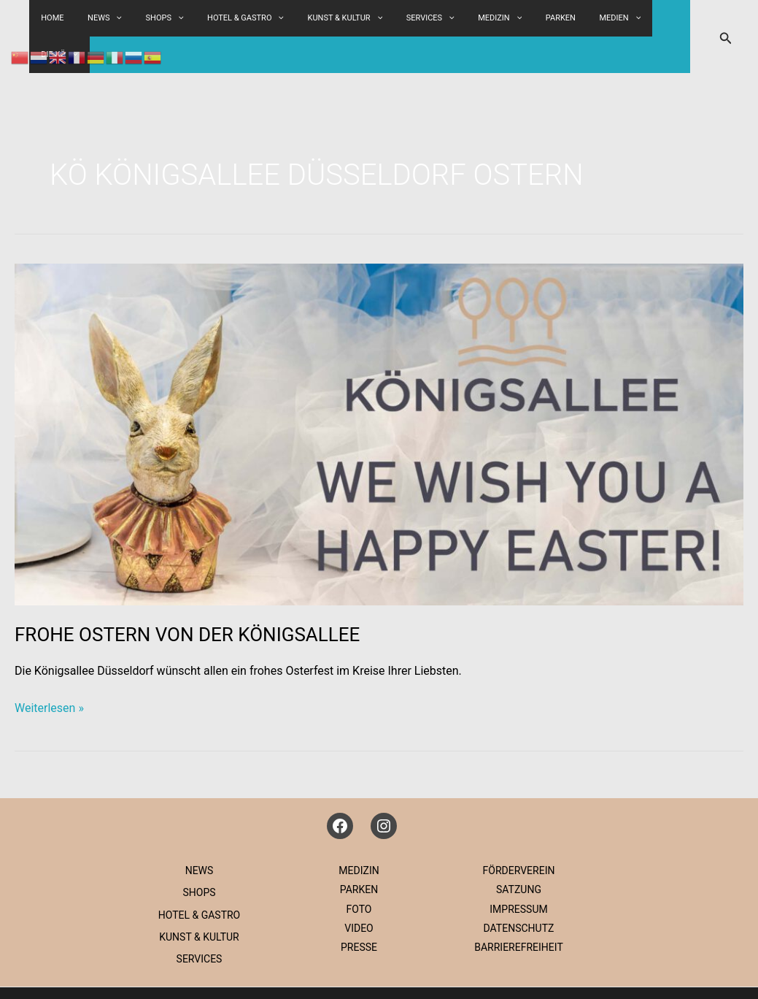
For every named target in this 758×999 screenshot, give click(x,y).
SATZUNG (518, 853)
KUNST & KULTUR (357, 18)
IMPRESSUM (518, 873)
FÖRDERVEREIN (519, 834)
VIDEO (359, 891)
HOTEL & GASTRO (265, 18)
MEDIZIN (496, 18)
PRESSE (359, 910)
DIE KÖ (656, 18)
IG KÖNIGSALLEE (556, 974)
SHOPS (192, 18)
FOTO (359, 873)
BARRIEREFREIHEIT (518, 910)
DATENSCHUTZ (519, 891)
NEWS (199, 834)
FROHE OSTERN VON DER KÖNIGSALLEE (187, 598)
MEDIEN (601, 18)
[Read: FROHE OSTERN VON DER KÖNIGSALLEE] (379, 397)
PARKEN (550, 18)
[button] (204, 18)
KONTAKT (636, 974)
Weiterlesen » (49, 671)
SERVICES (434, 18)
